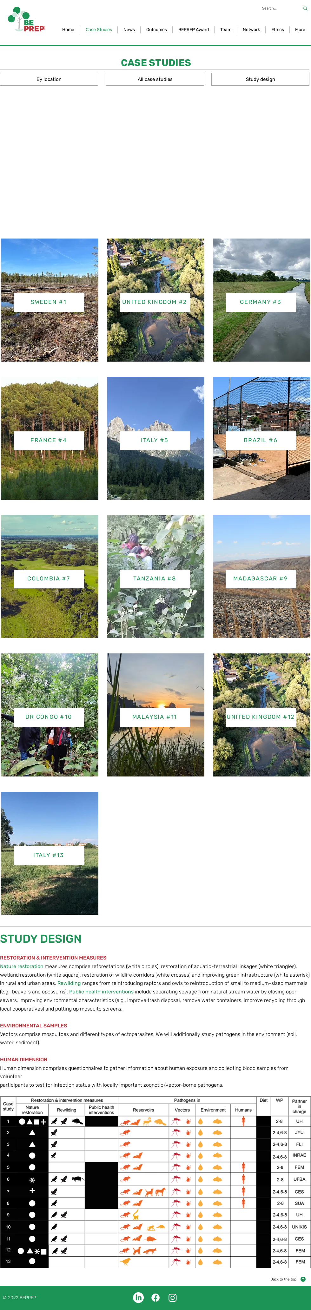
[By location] (49, 79)
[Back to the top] (288, 1279)
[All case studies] (155, 79)
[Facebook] (155, 1297)
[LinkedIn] (138, 1297)
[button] (156, 29)
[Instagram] (172, 1297)
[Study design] (260, 79)
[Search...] (274, 8)
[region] (155, 304)
